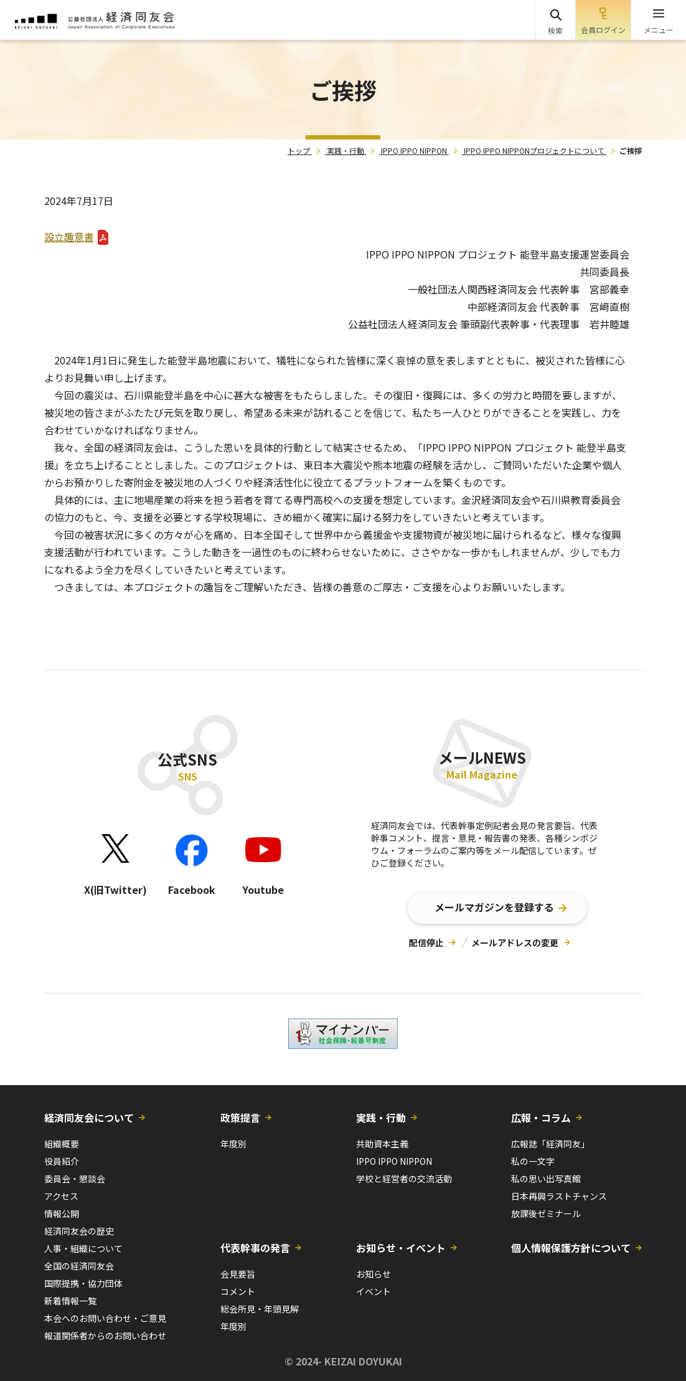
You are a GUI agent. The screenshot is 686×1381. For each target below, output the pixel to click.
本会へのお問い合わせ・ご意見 (105, 1318)
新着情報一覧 (70, 1300)
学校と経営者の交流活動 (404, 1178)
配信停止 (426, 942)
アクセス (61, 1196)
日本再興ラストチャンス (559, 1196)
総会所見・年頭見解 (259, 1309)
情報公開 (61, 1213)
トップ (299, 150)
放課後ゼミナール (546, 1213)
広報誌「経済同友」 (550, 1143)
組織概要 (61, 1143)
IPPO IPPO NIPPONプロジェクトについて (534, 150)
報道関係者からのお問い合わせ (105, 1335)
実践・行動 (345, 150)
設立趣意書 (69, 236)
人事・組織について (83, 1248)
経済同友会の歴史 (79, 1231)
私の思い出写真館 (546, 1178)
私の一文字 (533, 1161)
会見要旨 (237, 1274)
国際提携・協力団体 (83, 1283)
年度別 (233, 1143)
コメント (237, 1291)
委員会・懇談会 (74, 1178)
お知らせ (373, 1274)
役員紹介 (61, 1161)
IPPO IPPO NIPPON (414, 150)
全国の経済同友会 (79, 1266)
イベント (373, 1291)
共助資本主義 (382, 1143)
